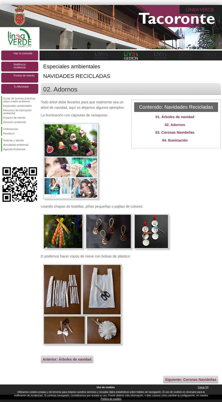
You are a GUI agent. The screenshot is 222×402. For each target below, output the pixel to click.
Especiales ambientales (17, 105)
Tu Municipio (21, 86)
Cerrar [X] (203, 387)
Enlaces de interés (14, 117)
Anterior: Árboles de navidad (67, 359)
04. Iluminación (175, 140)
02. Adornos (175, 125)
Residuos (9, 133)
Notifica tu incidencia (20, 66)
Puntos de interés (24, 75)
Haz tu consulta (23, 53)
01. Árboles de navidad (175, 117)
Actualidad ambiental (15, 144)
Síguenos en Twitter (12, 159)
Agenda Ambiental (14, 149)
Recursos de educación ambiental (17, 112)
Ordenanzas (10, 129)
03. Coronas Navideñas (174, 132)
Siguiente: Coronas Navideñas (190, 380)
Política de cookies (111, 399)
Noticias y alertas (13, 140)
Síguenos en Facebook (4, 159)
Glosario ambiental (14, 122)
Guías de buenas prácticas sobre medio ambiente (19, 100)
